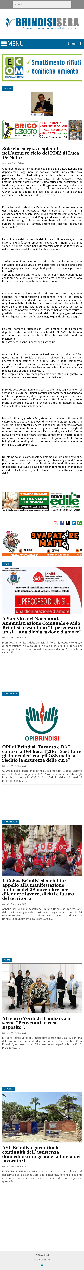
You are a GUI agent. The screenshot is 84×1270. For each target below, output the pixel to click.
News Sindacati (10, 694)
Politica (7, 88)
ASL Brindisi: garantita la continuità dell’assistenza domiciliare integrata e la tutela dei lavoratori (41, 1154)
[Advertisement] (42, 674)
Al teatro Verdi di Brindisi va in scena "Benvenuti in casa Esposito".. (37, 1023)
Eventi (7, 564)
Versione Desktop (42, 1260)
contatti (75, 43)
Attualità (8, 1089)
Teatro (7, 960)
